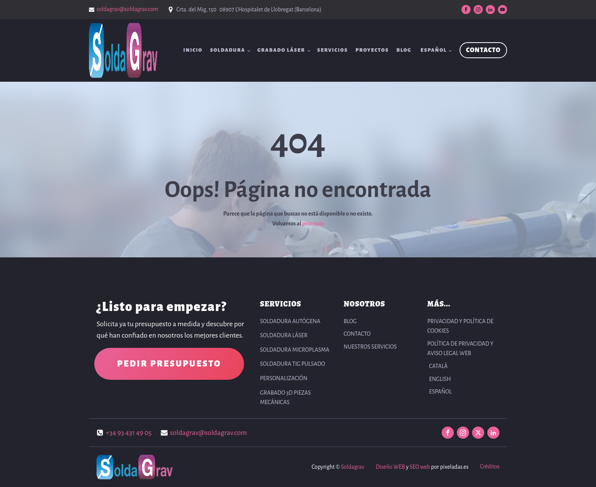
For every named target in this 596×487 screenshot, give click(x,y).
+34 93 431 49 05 (129, 432)
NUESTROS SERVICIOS (370, 347)
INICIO (193, 50)
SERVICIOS (332, 50)
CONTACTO (483, 50)
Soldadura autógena (290, 321)
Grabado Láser (281, 50)
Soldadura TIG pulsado (292, 364)
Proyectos (372, 50)
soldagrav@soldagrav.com (127, 9)
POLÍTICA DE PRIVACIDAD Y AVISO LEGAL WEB (460, 349)
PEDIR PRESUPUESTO (169, 363)
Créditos (489, 466)
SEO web (419, 467)
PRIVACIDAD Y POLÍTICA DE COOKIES (460, 326)
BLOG (403, 50)
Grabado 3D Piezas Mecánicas (285, 398)
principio (313, 223)
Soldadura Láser (284, 335)
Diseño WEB (390, 467)
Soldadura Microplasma (294, 350)
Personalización (284, 378)
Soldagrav (352, 467)
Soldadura (227, 50)
